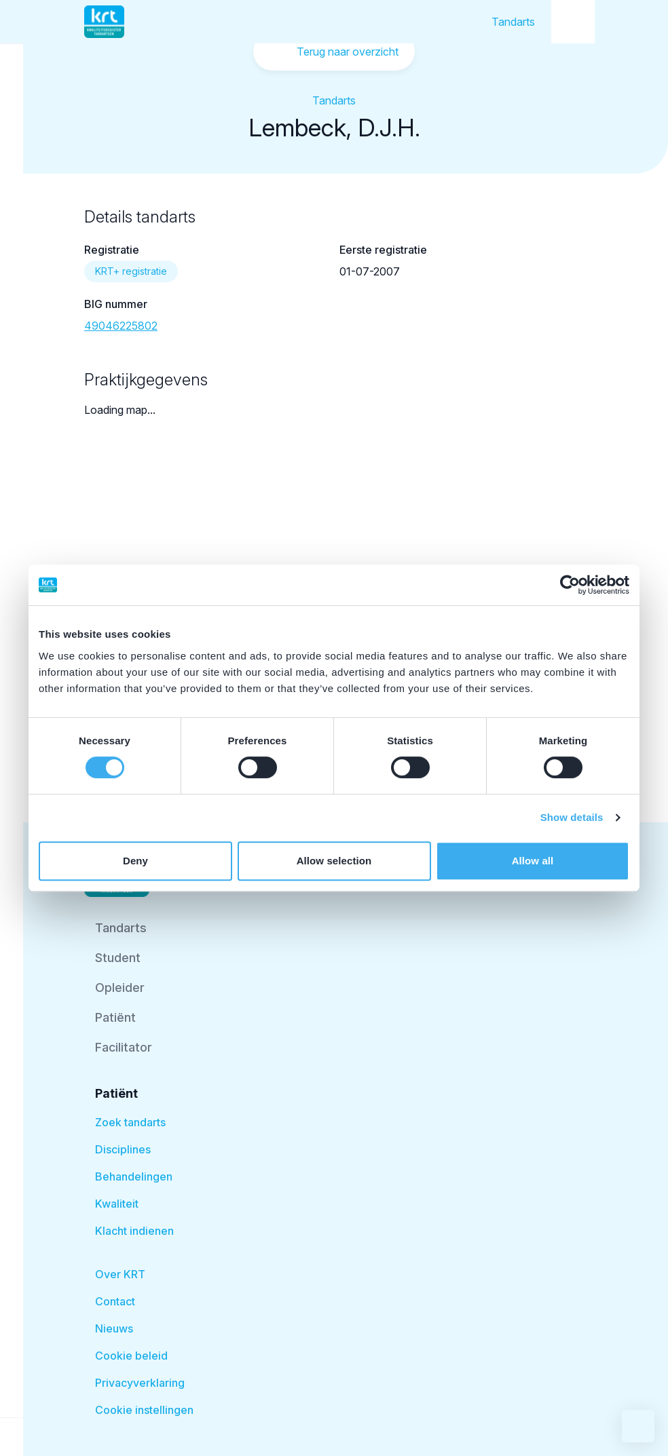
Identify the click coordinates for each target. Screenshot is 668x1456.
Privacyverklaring (140, 1383)
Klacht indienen (134, 1231)
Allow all (533, 860)
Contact (115, 1301)
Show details (572, 817)
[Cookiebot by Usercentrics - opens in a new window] (570, 585)
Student (118, 958)
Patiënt (115, 1017)
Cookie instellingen (144, 1410)
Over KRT (120, 1274)
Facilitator (123, 1047)
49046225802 (120, 325)
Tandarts (513, 21)
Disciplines (123, 1149)
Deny (135, 860)
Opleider (120, 987)
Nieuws (114, 1328)
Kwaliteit (116, 1203)
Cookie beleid (131, 1355)
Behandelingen (133, 1176)
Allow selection (334, 860)
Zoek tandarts (130, 1122)
